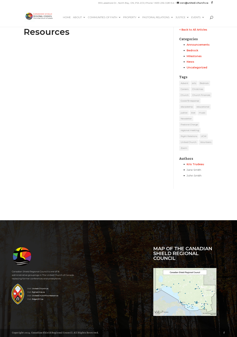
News (190, 61)
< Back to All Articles (193, 29)
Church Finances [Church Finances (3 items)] (201, 95)
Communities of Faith (102, 17)
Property (129, 17)
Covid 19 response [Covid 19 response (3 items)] (190, 100)
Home (67, 17)
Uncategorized (197, 67)
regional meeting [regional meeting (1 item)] (190, 130)
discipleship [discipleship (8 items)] (187, 106)
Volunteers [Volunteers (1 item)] (205, 142)
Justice (180, 17)
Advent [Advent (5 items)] (184, 83)
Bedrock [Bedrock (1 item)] (204, 83)
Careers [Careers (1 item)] (184, 89)
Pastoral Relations (156, 17)
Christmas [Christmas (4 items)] (197, 89)
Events (196, 17)
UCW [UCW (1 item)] (203, 136)
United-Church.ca (40, 288)
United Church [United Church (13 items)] (188, 142)
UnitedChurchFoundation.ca (45, 295)
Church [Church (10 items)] (185, 95)
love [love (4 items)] (193, 112)
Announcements (198, 44)
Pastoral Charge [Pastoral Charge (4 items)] (189, 124)
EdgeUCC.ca (37, 299)
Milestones (194, 56)
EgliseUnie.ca (38, 292)
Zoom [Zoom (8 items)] (184, 148)
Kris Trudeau (195, 164)
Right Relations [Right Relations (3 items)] (189, 136)
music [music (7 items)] (202, 112)
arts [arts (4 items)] (194, 83)
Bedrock (192, 50)
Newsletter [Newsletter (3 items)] (186, 118)
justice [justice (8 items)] (184, 112)
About (77, 17)
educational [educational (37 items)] (203, 106)
